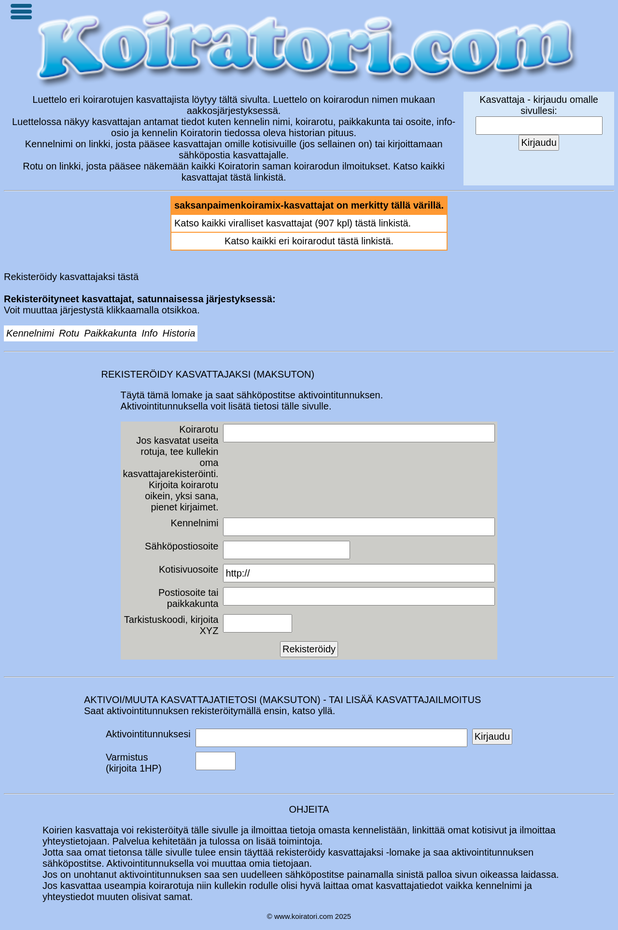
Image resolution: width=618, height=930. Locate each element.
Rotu (69, 333)
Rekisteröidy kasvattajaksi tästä (71, 276)
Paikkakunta (110, 333)
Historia (179, 333)
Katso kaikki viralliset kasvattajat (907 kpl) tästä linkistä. (292, 223)
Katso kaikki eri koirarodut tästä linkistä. (309, 241)
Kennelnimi (30, 333)
